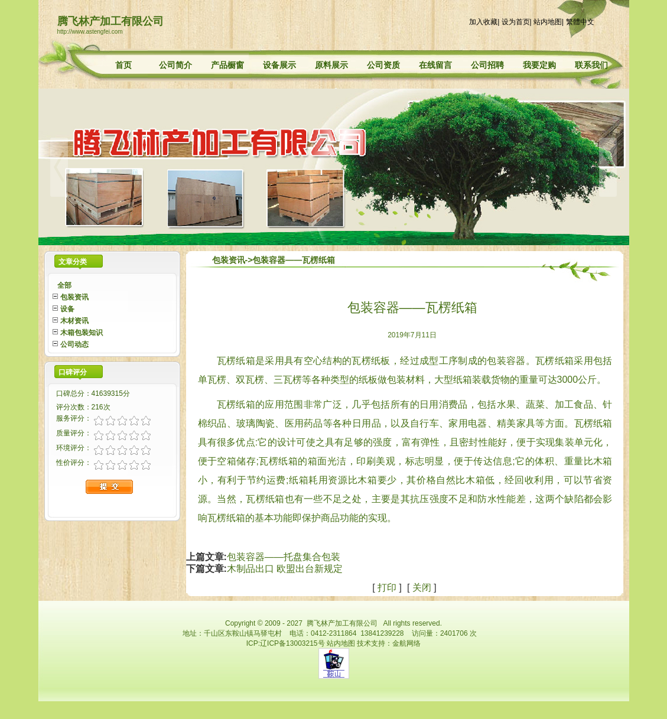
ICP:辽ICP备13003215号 (285, 643)
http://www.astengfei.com (90, 31)
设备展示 (279, 65)
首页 (123, 65)
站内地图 (547, 22)
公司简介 (175, 65)
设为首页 (516, 22)
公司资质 (383, 65)
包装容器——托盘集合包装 (283, 557)
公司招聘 (487, 65)
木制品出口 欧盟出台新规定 (285, 569)
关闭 (421, 588)
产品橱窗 (227, 65)
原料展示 (331, 65)
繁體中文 (580, 22)
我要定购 (539, 65)
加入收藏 (483, 22)
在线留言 (435, 65)
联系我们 (591, 65)
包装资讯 (228, 260)
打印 (387, 588)
